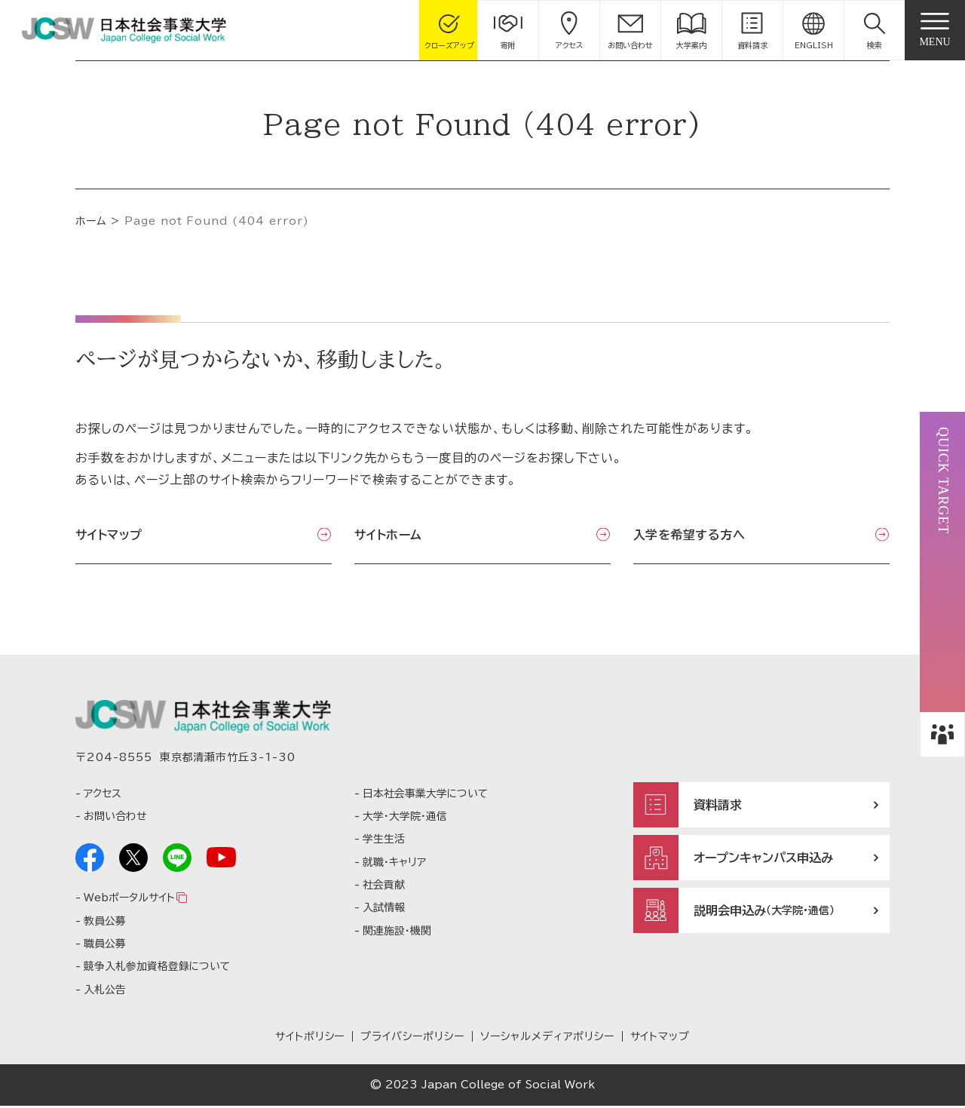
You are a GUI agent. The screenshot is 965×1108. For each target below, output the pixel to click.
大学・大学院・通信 (405, 818)
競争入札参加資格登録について (157, 969)
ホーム (91, 221)
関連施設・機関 (397, 933)
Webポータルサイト (129, 900)
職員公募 (105, 946)
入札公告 (105, 992)
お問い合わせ (115, 818)
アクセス (102, 795)
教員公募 (105, 923)
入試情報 (384, 910)
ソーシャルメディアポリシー (547, 1039)
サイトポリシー (310, 1039)
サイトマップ (108, 535)
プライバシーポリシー (412, 1039)
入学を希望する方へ (689, 535)
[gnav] (935, 30)
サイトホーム (388, 535)
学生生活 (384, 841)
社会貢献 (384, 887)
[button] (874, 30)
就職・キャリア (394, 864)
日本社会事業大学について (425, 795)
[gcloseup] (449, 30)
